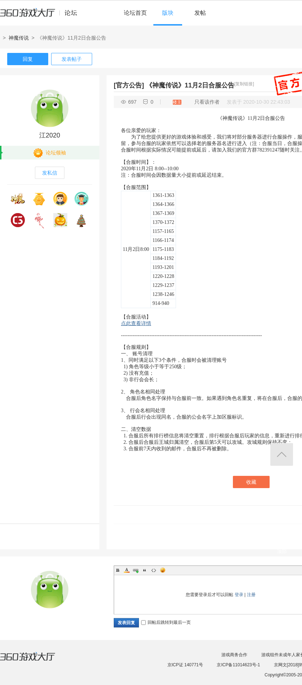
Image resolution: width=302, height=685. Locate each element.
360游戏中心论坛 (41, 16)
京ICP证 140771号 (185, 664)
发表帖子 (72, 59)
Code (153, 570)
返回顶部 (281, 454)
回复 (28, 59)
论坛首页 (135, 13)
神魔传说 (19, 38)
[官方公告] (129, 85)
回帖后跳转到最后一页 (166, 622)
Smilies (162, 570)
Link (135, 570)
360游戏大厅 (35, 661)
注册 (251, 594)
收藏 (251, 482)
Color (126, 570)
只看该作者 (207, 102)
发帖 (200, 13)
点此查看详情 (136, 323)
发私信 (49, 173)
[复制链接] (244, 83)
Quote (144, 570)
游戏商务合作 (234, 654)
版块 (167, 13)
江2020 (49, 135)
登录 (239, 594)
